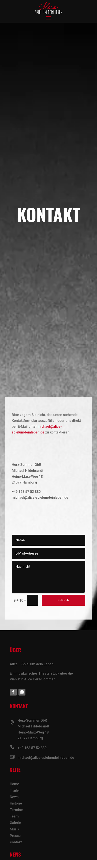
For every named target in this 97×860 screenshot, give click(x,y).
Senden (63, 600)
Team (14, 816)
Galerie (15, 823)
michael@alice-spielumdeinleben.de (46, 758)
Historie (16, 803)
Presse (15, 836)
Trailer (15, 790)
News (14, 797)
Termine (16, 810)
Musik (14, 829)
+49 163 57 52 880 (32, 748)
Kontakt (16, 842)
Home (14, 784)
